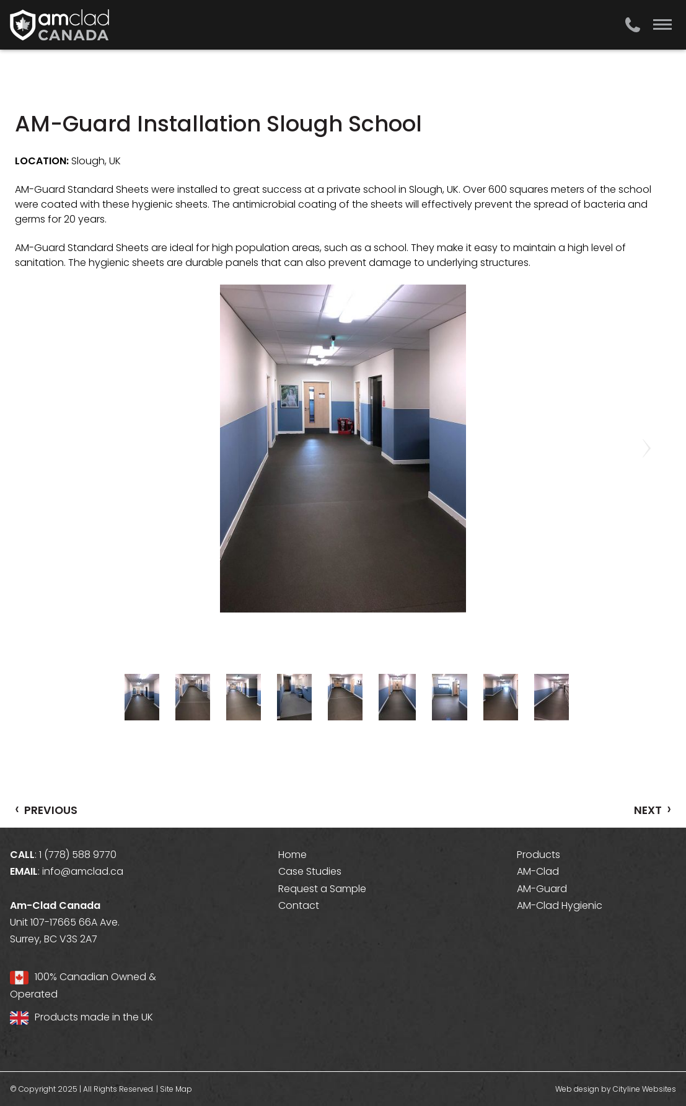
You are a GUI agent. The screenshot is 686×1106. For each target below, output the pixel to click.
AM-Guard (542, 889)
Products (538, 854)
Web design (577, 1089)
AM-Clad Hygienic (559, 905)
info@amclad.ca (82, 871)
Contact (298, 905)
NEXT (652, 810)
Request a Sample (322, 889)
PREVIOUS (46, 810)
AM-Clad (538, 871)
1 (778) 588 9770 (78, 854)
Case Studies (309, 871)
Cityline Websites (644, 1089)
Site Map (176, 1089)
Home (292, 854)
